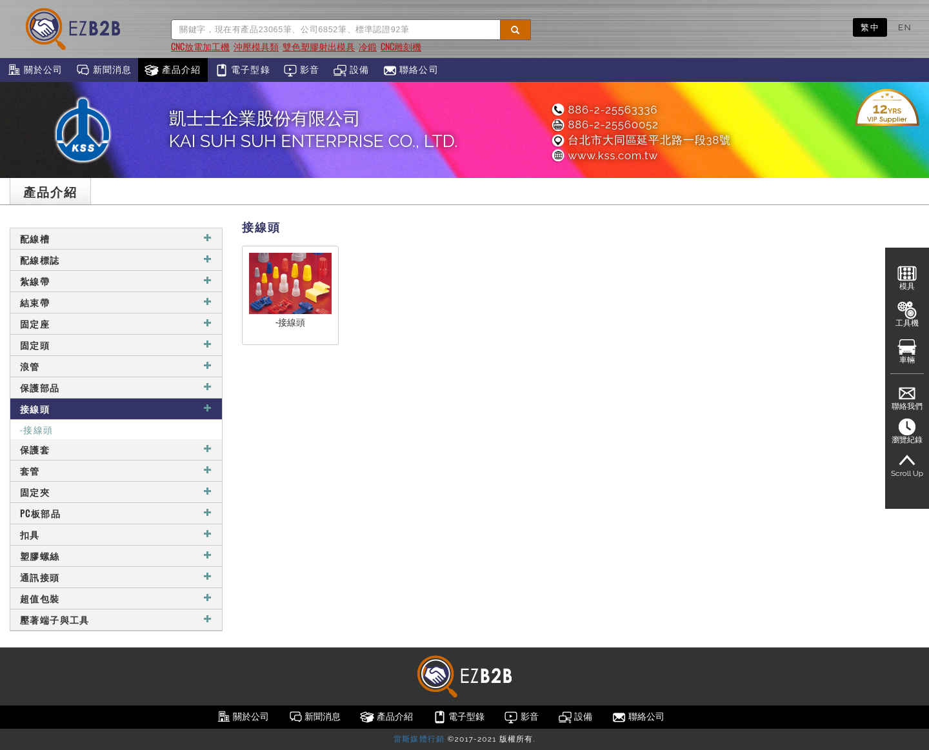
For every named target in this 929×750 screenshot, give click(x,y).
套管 (116, 470)
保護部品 (116, 387)
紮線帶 (116, 281)
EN (905, 27)
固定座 (116, 323)
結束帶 (116, 302)
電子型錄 (242, 70)
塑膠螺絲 (116, 555)
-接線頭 (37, 429)
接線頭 (116, 408)
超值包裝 (116, 598)
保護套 (116, 449)
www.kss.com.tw (604, 155)
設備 (351, 70)
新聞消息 (103, 70)
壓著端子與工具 (116, 619)
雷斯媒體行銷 (419, 739)
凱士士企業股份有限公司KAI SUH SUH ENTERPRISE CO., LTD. (313, 129)
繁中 (870, 27)
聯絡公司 (411, 70)
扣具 (116, 534)
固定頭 (116, 344)
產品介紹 (173, 70)
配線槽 (116, 238)
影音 (301, 70)
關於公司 (34, 70)
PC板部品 (116, 513)
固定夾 (116, 491)
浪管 (116, 366)
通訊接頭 (116, 577)
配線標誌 (116, 259)
